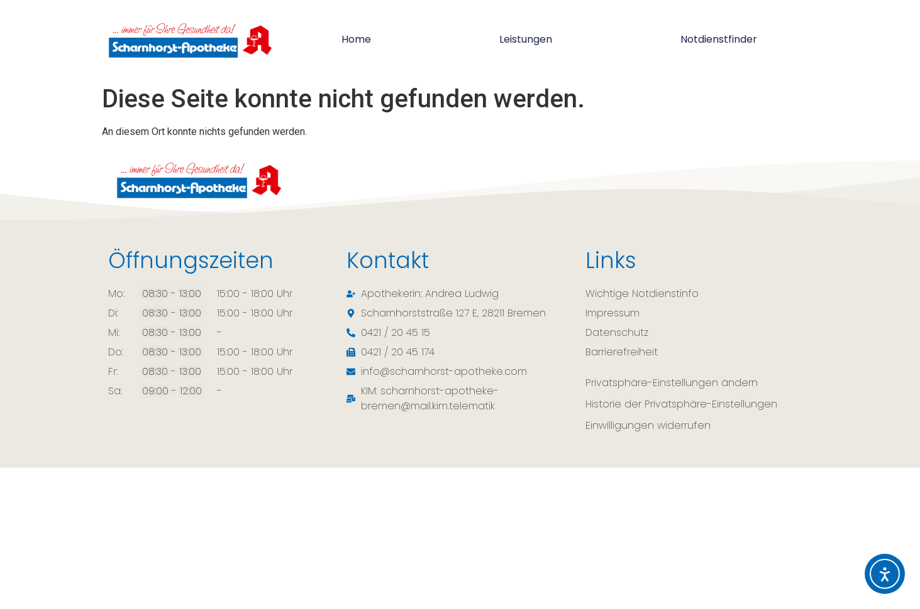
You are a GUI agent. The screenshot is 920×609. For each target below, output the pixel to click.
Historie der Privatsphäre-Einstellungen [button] (681, 404)
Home (356, 39)
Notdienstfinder (718, 39)
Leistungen (525, 39)
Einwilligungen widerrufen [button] (648, 425)
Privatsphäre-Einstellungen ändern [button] (671, 382)
